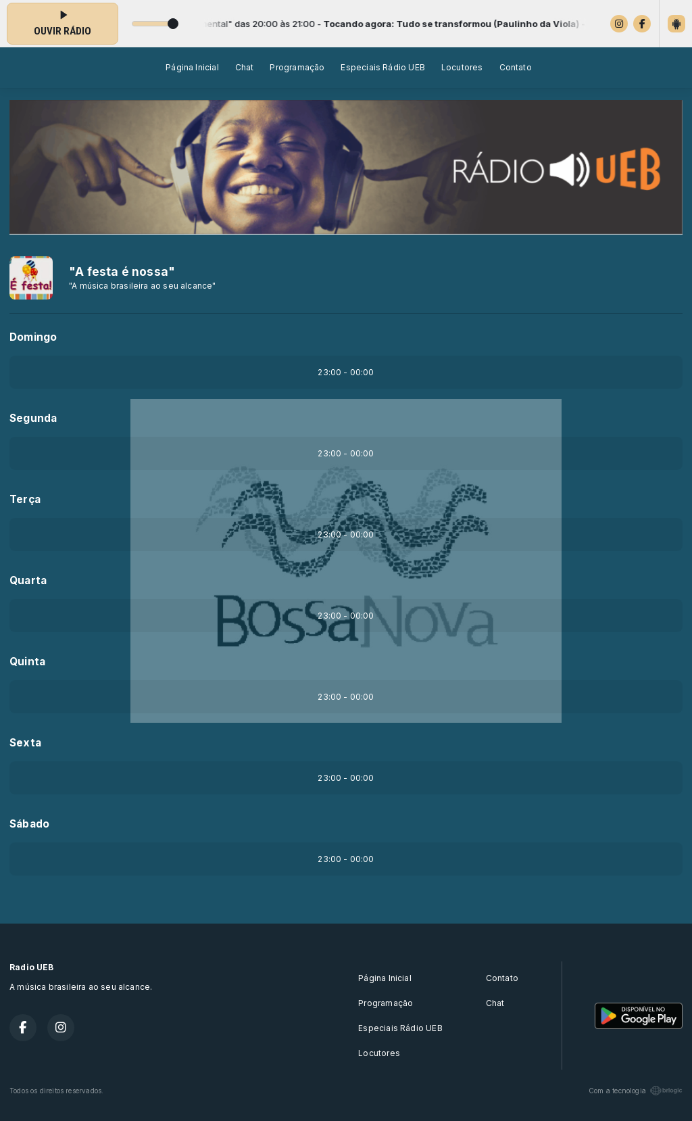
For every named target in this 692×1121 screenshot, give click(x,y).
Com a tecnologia (636, 1090)
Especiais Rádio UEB (382, 67)
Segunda (33, 418)
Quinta (27, 661)
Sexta (25, 742)
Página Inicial (192, 67)
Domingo (33, 337)
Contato (515, 67)
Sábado (29, 823)
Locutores (462, 67)
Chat (244, 67)
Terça (25, 499)
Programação (297, 67)
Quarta (28, 580)
